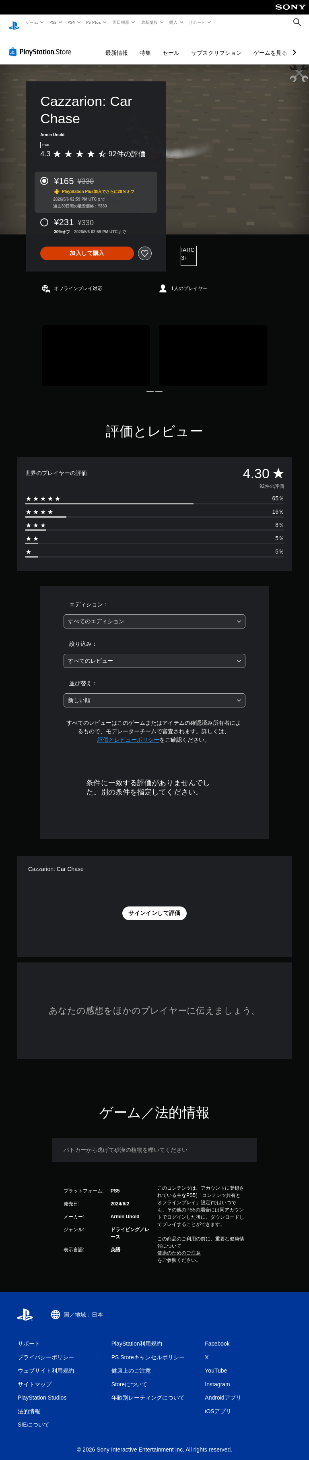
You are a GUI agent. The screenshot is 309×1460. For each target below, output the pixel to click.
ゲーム (31, 22)
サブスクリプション (216, 45)
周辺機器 (121, 22)
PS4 (72, 22)
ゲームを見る (270, 45)
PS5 (53, 22)
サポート (197, 22)
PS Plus (93, 22)
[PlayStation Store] (41, 43)
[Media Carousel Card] (96, 347)
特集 (145, 45)
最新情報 (149, 22)
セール (171, 45)
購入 (173, 22)
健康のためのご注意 (179, 1245)
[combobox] (154, 614)
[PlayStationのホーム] (14, 23)
